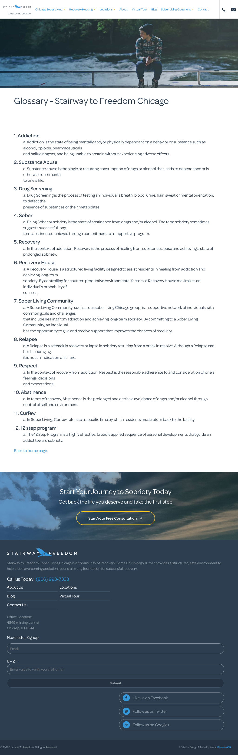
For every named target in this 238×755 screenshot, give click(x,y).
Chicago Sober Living (50, 9)
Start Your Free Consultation (115, 518)
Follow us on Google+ (151, 725)
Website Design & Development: (205, 747)
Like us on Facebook (150, 698)
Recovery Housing (82, 9)
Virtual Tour (139, 9)
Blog (154, 9)
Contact (203, 9)
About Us (15, 587)
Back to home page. (31, 450)
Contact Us (16, 605)
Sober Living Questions (177, 9)
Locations (107, 9)
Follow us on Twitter (150, 711)
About (123, 9)
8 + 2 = (12, 661)
